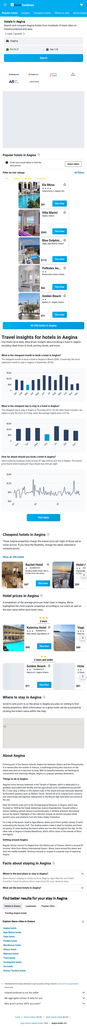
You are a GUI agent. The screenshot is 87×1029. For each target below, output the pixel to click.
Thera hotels (9, 958)
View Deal (59, 203)
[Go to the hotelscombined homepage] (22, 4)
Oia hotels (8, 966)
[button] (5, 4)
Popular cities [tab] (48, 906)
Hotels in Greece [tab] (12, 906)
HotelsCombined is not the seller (45, 992)
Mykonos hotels (11, 953)
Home (17, 1017)
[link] (43, 325)
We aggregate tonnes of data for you (45, 998)
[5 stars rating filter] (41, 179)
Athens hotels (10, 949)
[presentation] (38, 154)
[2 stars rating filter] (6, 179)
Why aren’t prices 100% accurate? (45, 1003)
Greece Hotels (29, 1017)
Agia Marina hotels (12, 932)
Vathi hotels (9, 936)
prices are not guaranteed (68, 984)
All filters (79, 172)
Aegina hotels (9, 928)
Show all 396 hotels (13, 557)
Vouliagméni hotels (12, 962)
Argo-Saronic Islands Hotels (31, 1023)
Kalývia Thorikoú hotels (14, 970)
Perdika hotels (10, 941)
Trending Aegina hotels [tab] (16, 913)
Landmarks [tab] (31, 906)
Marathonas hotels (12, 945)
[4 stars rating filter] (27, 179)
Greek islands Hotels (54, 1017)
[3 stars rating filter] (16, 179)
